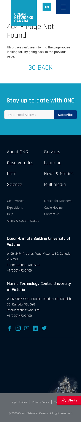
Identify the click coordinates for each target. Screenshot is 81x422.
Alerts (69, 400)
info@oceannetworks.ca (23, 265)
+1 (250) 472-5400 (19, 270)
